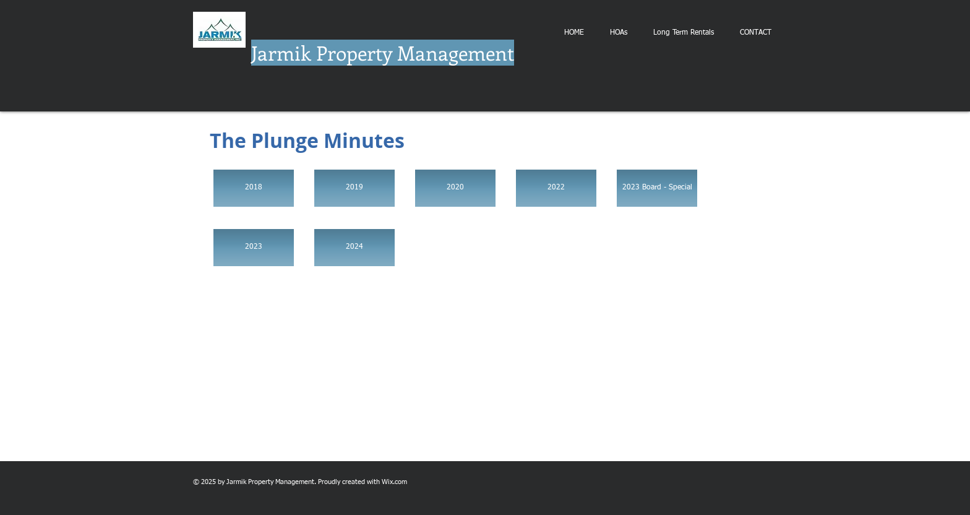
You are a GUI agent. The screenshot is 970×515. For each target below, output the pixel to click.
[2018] (253, 188)
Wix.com (394, 481)
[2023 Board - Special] (657, 188)
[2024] (354, 247)
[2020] (455, 188)
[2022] (556, 188)
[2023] (253, 247)
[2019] (354, 188)
